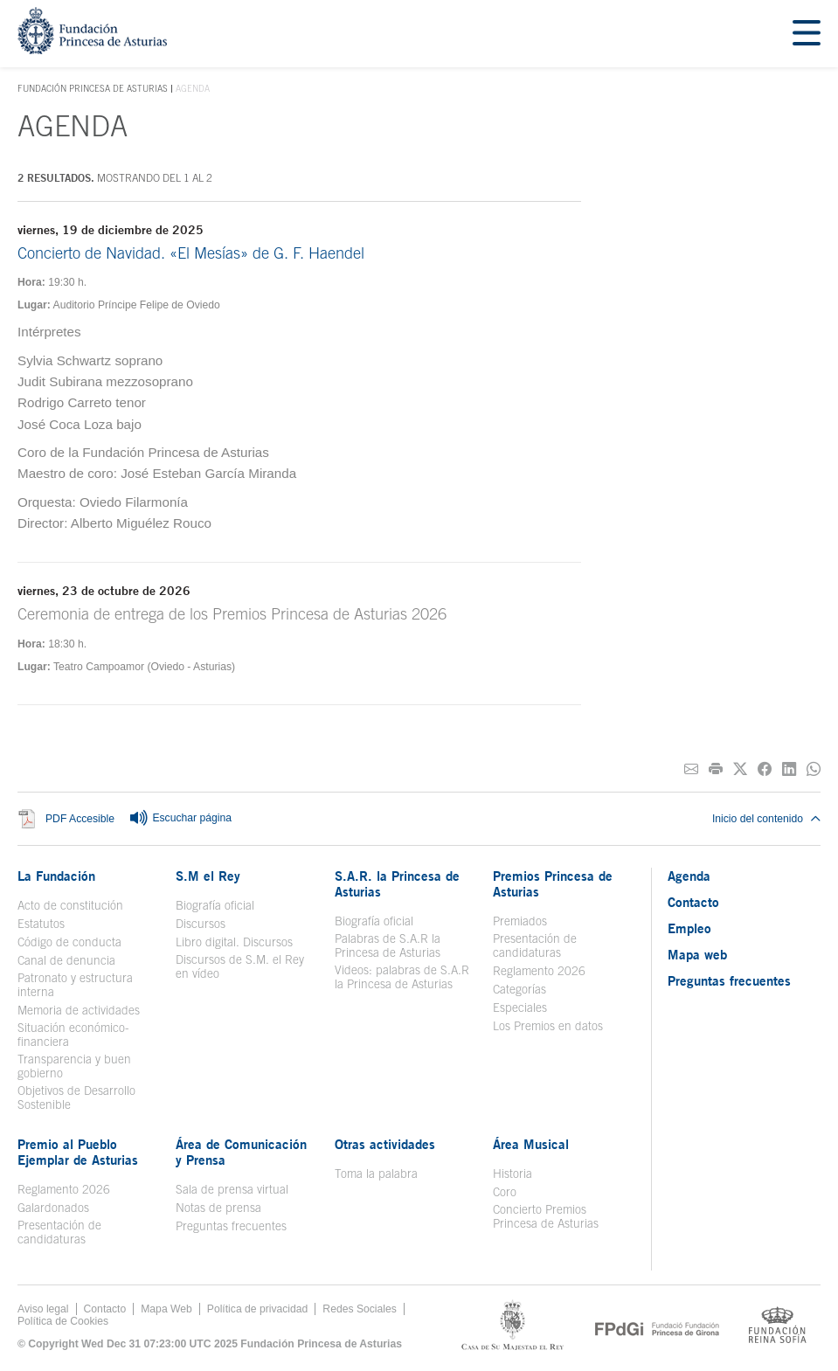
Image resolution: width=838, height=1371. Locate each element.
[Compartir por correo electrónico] (691, 769)
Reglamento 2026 (539, 971)
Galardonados (53, 1208)
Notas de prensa (218, 1208)
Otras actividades (385, 1144)
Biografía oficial (215, 905)
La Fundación (56, 875)
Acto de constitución (70, 905)
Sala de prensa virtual (232, 1189)
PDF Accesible (79, 819)
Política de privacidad (257, 1309)
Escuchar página (180, 819)
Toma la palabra (376, 1174)
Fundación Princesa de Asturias (92, 89)
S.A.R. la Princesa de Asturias (397, 883)
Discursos (200, 924)
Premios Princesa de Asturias (553, 883)
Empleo (689, 928)
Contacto (693, 902)
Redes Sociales (359, 1309)
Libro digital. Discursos (234, 942)
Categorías (519, 989)
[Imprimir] (716, 769)
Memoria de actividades (78, 1010)
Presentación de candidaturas (535, 945)
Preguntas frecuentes (231, 1226)
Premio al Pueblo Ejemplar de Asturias (77, 1151)
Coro (504, 1192)
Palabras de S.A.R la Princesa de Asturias (387, 945)
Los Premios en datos (548, 1026)
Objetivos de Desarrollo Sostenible (76, 1097)
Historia (512, 1174)
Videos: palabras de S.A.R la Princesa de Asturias (402, 977)
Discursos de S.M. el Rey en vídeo (240, 966)
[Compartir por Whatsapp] (814, 769)
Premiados (520, 921)
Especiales (520, 1007)
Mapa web (697, 954)
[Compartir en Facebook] (765, 769)
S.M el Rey (208, 875)
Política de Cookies (62, 1321)
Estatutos (41, 924)
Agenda (689, 875)
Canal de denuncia (66, 960)
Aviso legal (43, 1309)
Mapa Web (166, 1309)
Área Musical (531, 1144)
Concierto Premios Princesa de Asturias (546, 1216)
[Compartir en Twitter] (740, 769)
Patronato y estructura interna (75, 985)
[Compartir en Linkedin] (789, 769)
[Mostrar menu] (807, 33)
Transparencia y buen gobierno (74, 1066)
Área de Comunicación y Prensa (241, 1151)
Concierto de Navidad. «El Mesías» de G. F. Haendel (190, 253)
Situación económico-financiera (73, 1035)
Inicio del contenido (766, 819)
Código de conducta (69, 942)
